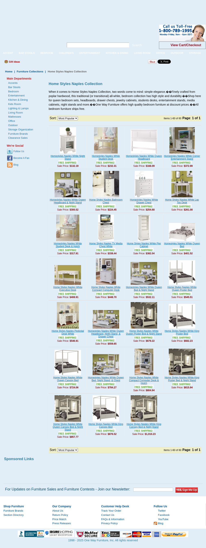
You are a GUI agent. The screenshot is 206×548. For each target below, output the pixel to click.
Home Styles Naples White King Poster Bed (182, 332)
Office (11, 120)
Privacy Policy (109, 523)
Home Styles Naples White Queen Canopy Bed (67, 379)
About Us (57, 510)
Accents (13, 82)
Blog (15, 164)
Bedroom (13, 91)
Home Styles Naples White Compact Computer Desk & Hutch (144, 380)
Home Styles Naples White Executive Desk (67, 288)
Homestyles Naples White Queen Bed (182, 245)
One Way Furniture (30, 36)
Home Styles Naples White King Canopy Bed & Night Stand (144, 425)
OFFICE (160, 53)
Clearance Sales (17, 137)
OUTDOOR (177, 53)
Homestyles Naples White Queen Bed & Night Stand (144, 288)
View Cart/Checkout (186, 45)
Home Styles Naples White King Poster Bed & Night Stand (182, 379)
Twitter (162, 510)
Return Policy (60, 514)
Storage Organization (20, 129)
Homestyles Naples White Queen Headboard (144, 157)
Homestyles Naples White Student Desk (106, 157)
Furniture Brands (18, 133)
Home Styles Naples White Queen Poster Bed (182, 288)
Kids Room (14, 104)
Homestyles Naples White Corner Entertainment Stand (182, 157)
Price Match (59, 519)
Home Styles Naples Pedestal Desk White (68, 332)
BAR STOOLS (27, 53)
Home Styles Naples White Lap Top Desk (182, 201)
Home (8, 71)
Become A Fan (21, 158)
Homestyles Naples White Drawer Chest (144, 201)
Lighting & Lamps (18, 108)
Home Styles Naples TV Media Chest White (105, 245)
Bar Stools (14, 87)
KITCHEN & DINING (117, 53)
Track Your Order (111, 510)
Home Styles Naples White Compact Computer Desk (106, 288)
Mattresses (14, 116)
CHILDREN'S (66, 53)
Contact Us (107, 514)
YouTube (163, 519)
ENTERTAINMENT (89, 53)
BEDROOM (46, 53)
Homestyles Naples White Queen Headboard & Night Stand (68, 201)
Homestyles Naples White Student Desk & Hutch (68, 245)
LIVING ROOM (142, 53)
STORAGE (195, 53)
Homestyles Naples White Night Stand (68, 157)
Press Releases (61, 523)
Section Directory (13, 514)
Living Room (15, 112)
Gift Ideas (14, 62)
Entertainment (16, 95)
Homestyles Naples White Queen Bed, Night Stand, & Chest (106, 379)
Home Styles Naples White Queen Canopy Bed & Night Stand (68, 427)
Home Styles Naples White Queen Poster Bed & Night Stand (144, 332)
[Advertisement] (74, 9)
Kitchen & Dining (18, 99)
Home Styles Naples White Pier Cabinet (144, 245)
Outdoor (13, 125)
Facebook (164, 514)
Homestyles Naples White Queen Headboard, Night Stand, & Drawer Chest (106, 334)
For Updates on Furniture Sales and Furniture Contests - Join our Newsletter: (67, 489)
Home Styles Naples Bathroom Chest (106, 201)
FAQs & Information (112, 519)
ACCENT (8, 53)
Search (137, 45)
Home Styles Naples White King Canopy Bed (106, 425)
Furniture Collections (30, 71)
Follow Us (18, 151)
